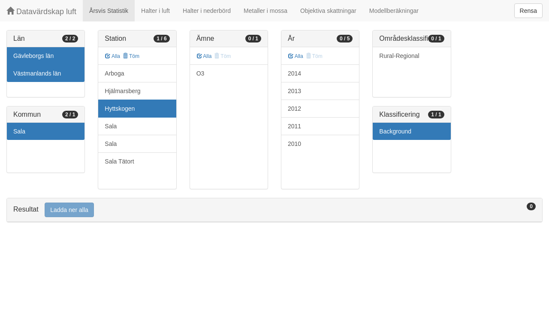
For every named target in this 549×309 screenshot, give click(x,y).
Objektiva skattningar (328, 10)
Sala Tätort (119, 161)
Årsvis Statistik (108, 10)
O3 (200, 73)
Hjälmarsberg (122, 91)
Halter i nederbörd (207, 10)
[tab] (274, 210)
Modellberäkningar (394, 10)
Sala (19, 131)
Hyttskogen (120, 108)
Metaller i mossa (265, 10)
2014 (294, 73)
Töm (131, 56)
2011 (294, 126)
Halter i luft (155, 10)
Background (395, 131)
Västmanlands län (37, 73)
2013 (294, 91)
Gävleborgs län (33, 55)
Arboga (114, 73)
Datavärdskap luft (41, 11)
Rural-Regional (399, 55)
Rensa (528, 10)
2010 (294, 143)
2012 (294, 108)
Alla (112, 56)
